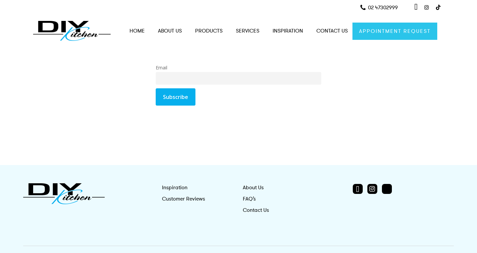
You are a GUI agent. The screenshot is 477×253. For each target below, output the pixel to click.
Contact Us (256, 210)
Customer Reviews (183, 199)
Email (161, 67)
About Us (253, 187)
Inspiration (174, 187)
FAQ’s (249, 199)
